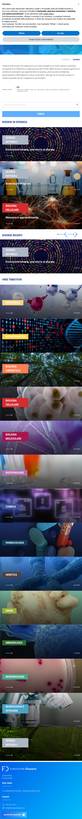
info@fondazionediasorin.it (13, 808)
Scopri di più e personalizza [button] (41, 39)
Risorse (76, 60)
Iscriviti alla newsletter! (14, 814)
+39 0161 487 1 (9, 805)
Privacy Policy (7, 778)
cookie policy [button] (48, 14)
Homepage (66, 60)
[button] (72, 240)
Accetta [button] (60, 33)
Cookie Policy (7, 776)
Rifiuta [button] (21, 33)
